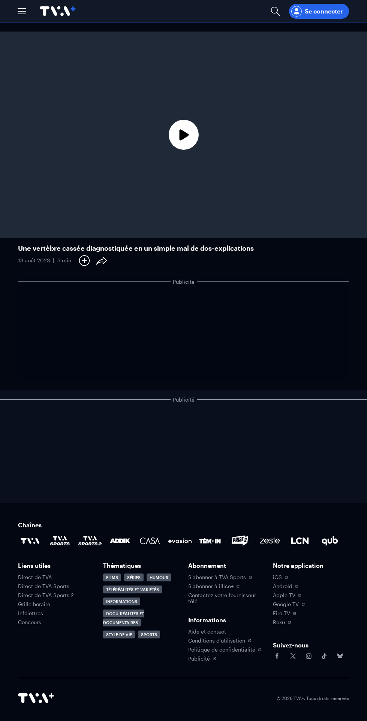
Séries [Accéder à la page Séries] (134, 577)
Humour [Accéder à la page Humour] (159, 577)
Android (285, 586)
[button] (22, 11)
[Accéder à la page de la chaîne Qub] (330, 541)
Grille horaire (34, 604)
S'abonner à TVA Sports (220, 577)
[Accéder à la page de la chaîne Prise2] (240, 541)
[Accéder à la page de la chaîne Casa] (150, 541)
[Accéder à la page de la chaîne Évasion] (180, 541)
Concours (29, 622)
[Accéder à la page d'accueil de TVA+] (36, 698)
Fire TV (284, 613)
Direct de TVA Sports (43, 586)
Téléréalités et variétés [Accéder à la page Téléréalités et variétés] (132, 589)
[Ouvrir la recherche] (276, 11)
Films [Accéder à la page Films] (112, 577)
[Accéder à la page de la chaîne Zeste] (270, 541)
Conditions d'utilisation (219, 641)
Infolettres (30, 613)
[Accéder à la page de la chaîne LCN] (300, 541)
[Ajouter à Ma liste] (84, 260)
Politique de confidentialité (224, 650)
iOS (280, 577)
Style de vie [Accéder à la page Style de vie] (119, 634)
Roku (282, 622)
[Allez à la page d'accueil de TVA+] (58, 11)
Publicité (202, 659)
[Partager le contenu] (101, 260)
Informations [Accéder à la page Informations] (121, 601)
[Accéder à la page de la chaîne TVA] (30, 541)
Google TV (289, 604)
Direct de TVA (35, 577)
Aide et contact (207, 632)
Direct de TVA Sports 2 (46, 595)
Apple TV (287, 595)
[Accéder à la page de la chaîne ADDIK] (120, 541)
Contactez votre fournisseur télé (222, 598)
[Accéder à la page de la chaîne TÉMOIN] (210, 541)
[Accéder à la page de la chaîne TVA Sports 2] (90, 541)
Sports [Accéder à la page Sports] (149, 634)
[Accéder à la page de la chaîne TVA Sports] (60, 541)
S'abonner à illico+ (214, 586)
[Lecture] (183, 135)
